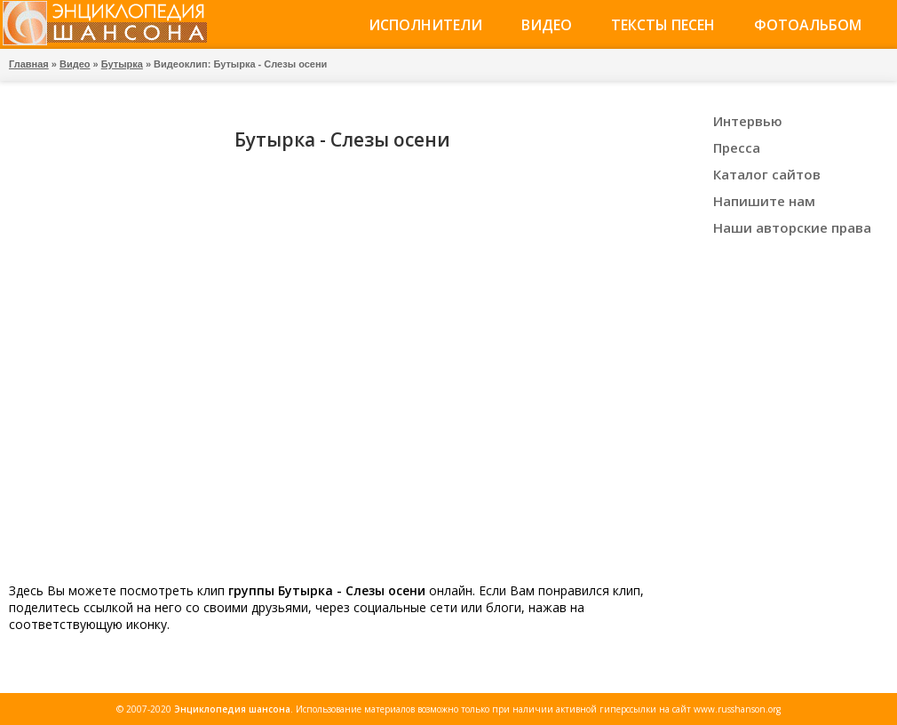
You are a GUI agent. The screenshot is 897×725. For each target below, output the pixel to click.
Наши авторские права (792, 227)
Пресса (736, 147)
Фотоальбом (807, 25)
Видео (546, 25)
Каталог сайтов (767, 174)
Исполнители (425, 25)
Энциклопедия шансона (232, 709)
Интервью (747, 121)
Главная (29, 64)
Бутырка (122, 64)
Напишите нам (764, 201)
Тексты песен (663, 25)
